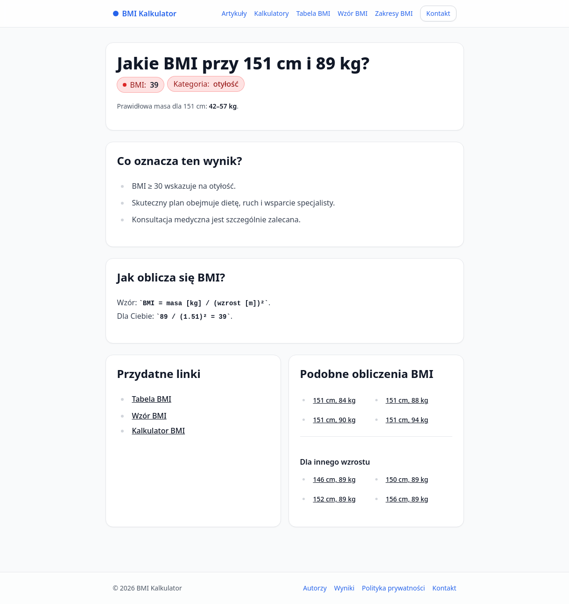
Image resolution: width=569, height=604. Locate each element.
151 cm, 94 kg (407, 419)
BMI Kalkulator (145, 13)
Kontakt (438, 13)
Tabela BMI (313, 13)
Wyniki (344, 587)
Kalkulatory (271, 13)
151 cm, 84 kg (334, 400)
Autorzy (315, 587)
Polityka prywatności (393, 587)
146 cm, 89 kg (334, 479)
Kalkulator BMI (158, 431)
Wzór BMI (352, 13)
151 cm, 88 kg (407, 400)
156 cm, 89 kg (407, 498)
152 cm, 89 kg (334, 498)
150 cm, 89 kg (407, 479)
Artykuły (234, 13)
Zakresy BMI (394, 13)
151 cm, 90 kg (334, 419)
